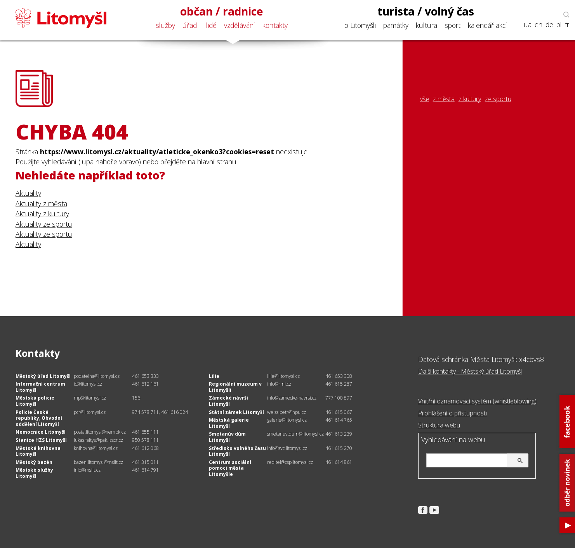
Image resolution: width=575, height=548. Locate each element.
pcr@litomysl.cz (90, 412)
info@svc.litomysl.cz (287, 448)
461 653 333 (145, 376)
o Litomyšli (360, 25)
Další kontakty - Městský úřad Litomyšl (470, 371)
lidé (211, 25)
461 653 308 (338, 376)
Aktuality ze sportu (44, 224)
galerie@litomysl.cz (287, 420)
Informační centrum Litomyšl (40, 387)
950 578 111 (145, 440)
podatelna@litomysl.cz (97, 376)
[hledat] (476, 461)
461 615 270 (338, 448)
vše (424, 99)
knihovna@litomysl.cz (96, 448)
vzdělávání (239, 25)
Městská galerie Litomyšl (229, 423)
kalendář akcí (487, 25)
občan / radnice (221, 11)
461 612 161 (145, 384)
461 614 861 (338, 462)
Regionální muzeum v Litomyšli (235, 387)
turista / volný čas (425, 11)
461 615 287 (338, 384)
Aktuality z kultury (42, 213)
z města (444, 99)
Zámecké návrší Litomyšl (228, 401)
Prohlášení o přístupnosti (452, 413)
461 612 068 (145, 448)
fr (567, 24)
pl (559, 24)
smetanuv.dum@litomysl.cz (295, 434)
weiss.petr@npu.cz (286, 412)
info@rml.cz (279, 384)
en (538, 24)
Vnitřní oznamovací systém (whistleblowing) (477, 401)
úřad (189, 25)
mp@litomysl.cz (90, 398)
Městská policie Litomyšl (35, 401)
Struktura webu (439, 425)
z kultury (470, 99)
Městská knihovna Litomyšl (38, 451)
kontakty (275, 25)
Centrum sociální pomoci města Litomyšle (230, 468)
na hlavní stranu (212, 161)
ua (528, 24)
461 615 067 (338, 412)
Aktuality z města (41, 203)
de (549, 24)
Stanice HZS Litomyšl (41, 440)
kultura (426, 25)
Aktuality (28, 193)
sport (452, 25)
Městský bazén (34, 462)
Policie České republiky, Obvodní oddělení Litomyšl (39, 418)
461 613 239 (338, 434)
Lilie (214, 376)
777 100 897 (338, 398)
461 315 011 (145, 462)
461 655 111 (145, 432)
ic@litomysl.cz (88, 384)
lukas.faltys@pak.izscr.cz (98, 440)
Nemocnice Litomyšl (41, 432)
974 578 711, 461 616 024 (160, 412)
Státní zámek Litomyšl (236, 412)
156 (136, 398)
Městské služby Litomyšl (34, 473)
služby (165, 25)
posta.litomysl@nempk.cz (100, 432)
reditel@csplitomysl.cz (290, 462)
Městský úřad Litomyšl (43, 376)
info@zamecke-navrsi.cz (291, 398)
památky (395, 25)
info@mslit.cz (87, 470)
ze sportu (498, 99)
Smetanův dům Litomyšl (227, 437)
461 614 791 (145, 470)
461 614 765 (338, 420)
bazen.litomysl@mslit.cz (98, 462)
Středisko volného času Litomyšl (237, 451)
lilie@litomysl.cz (283, 376)
